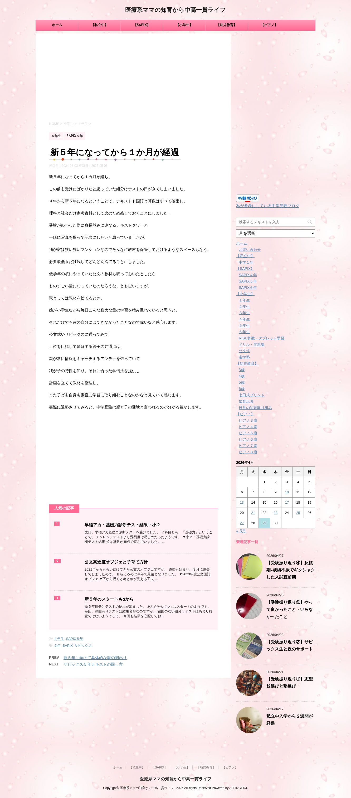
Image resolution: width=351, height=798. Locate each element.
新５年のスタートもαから (109, 599)
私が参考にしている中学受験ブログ (267, 205)
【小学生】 (184, 25)
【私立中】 (99, 25)
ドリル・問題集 (252, 344)
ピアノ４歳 (248, 427)
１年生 (244, 300)
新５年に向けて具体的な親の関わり (95, 657)
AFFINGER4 (238, 788)
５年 (57, 646)
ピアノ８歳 (248, 452)
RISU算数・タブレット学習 (261, 338)
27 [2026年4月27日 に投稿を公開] (242, 523)
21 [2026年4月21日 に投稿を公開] (253, 513)
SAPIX (68, 646)
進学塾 (244, 357)
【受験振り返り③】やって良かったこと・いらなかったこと (289, 610)
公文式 (244, 351)
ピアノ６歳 (248, 439)
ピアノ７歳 (248, 446)
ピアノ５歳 (248, 433)
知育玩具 (246, 401)
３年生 (244, 313)
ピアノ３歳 (248, 420)
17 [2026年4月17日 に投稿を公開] (287, 502)
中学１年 (246, 262)
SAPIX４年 (248, 275)
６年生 (244, 332)
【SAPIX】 (141, 25)
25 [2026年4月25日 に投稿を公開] (298, 513)
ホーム (57, 25)
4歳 (242, 376)
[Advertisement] (133, 78)
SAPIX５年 (74, 639)
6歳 (242, 389)
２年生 (244, 306)
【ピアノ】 (269, 25)
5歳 (242, 382)
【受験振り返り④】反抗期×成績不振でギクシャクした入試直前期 (290, 570)
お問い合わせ (250, 249)
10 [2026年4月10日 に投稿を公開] (287, 492)
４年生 (59, 639)
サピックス (83, 646)
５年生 (244, 325)
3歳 (242, 370)
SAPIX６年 (248, 287)
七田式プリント (252, 395)
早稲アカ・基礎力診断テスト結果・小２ (122, 525)
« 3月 (241, 531)
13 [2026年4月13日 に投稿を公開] (242, 502)
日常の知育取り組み (255, 408)
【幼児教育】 (226, 25)
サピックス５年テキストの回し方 (93, 664)
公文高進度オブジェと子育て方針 (116, 562)
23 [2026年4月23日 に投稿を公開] (275, 513)
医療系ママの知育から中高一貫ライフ (175, 10)
